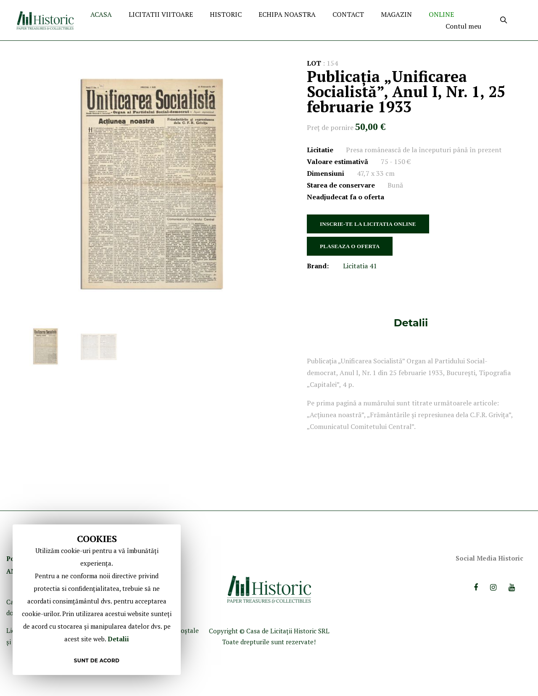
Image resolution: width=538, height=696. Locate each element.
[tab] (410, 323)
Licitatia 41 (360, 265)
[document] (96, 599)
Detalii (411, 323)
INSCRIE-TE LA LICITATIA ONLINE (368, 224)
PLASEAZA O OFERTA (350, 246)
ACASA (101, 14)
